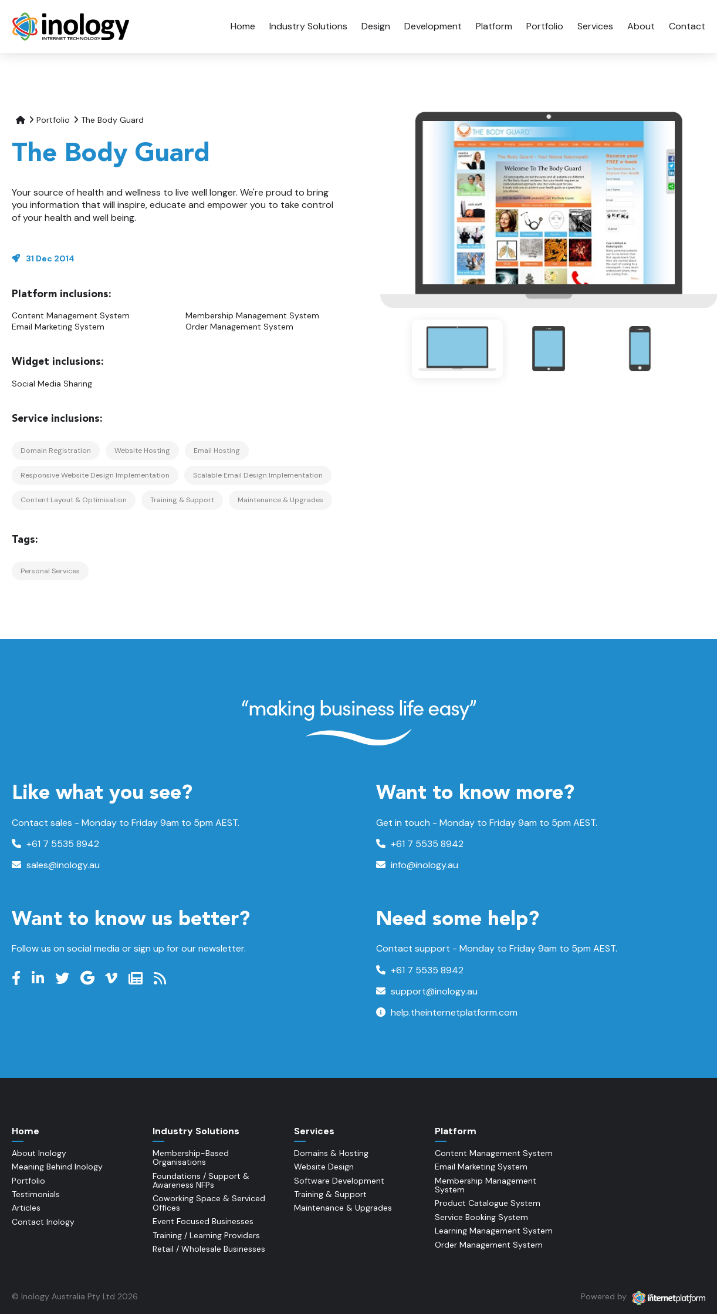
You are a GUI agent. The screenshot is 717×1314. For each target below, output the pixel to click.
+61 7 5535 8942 (55, 844)
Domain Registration (56, 450)
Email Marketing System (58, 326)
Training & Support (182, 500)
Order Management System (239, 326)
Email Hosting (217, 450)
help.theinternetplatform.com (447, 1012)
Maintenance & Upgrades (280, 500)
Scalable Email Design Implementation (258, 475)
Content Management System (71, 315)
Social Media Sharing (52, 383)
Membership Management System (252, 315)
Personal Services (50, 571)
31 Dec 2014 (50, 258)
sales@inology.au (56, 865)
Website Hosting (142, 450)
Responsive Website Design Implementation (95, 475)
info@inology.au (417, 865)
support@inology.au (427, 991)
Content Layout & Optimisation (74, 500)
